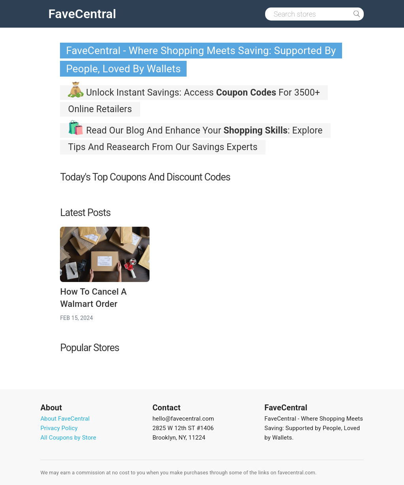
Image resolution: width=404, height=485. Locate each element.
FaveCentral (82, 13)
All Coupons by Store (68, 437)
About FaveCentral (65, 418)
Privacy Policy (58, 428)
